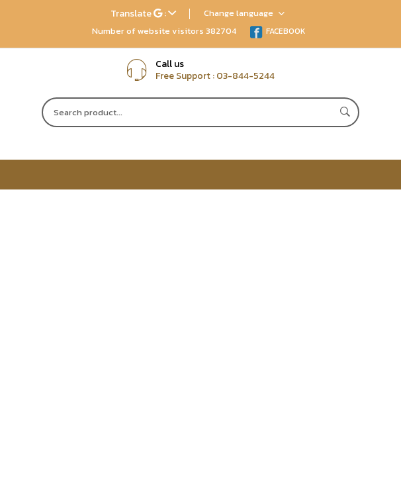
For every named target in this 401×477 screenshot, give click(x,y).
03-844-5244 (245, 76)
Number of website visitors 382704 (164, 31)
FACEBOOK (277, 31)
